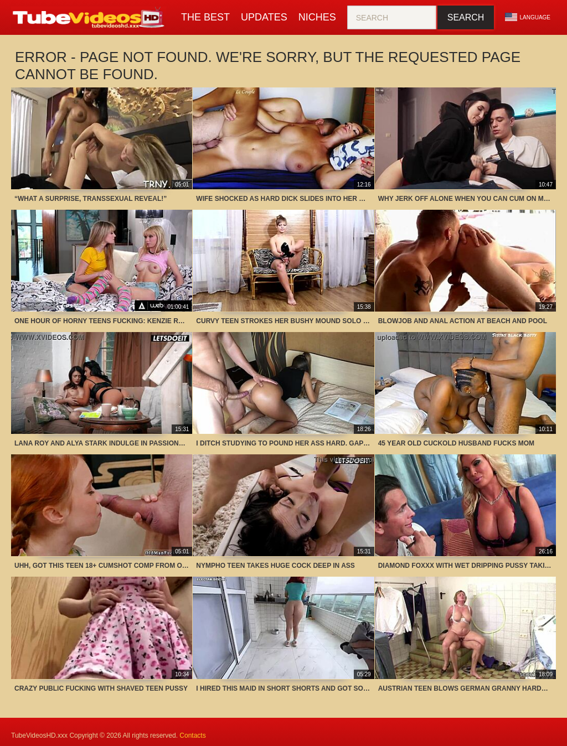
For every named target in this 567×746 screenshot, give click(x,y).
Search (465, 17)
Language (527, 17)
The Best (205, 17)
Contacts (192, 735)
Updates (264, 17)
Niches (317, 17)
